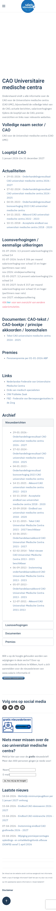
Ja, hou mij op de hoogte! (15, 781)
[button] (3, 6)
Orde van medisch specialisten (23, 389)
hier (9, 302)
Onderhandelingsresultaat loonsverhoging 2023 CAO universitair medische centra (29, 206)
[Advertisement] (28, 42)
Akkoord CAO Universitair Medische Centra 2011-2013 (28, 605)
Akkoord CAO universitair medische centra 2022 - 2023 (28, 487)
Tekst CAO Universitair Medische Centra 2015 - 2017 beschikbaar (28, 525)
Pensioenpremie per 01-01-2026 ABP (27, 358)
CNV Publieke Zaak (17, 394)
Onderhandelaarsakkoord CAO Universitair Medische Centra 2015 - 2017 (29, 542)
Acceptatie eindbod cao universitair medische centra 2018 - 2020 (29, 500)
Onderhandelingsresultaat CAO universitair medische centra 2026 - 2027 (29, 180)
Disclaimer (7, 890)
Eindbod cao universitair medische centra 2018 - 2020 (28, 512)
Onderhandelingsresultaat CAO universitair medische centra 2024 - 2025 (29, 193)
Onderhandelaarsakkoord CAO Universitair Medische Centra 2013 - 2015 (29, 593)
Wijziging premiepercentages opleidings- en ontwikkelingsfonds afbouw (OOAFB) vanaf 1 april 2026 (25, 840)
